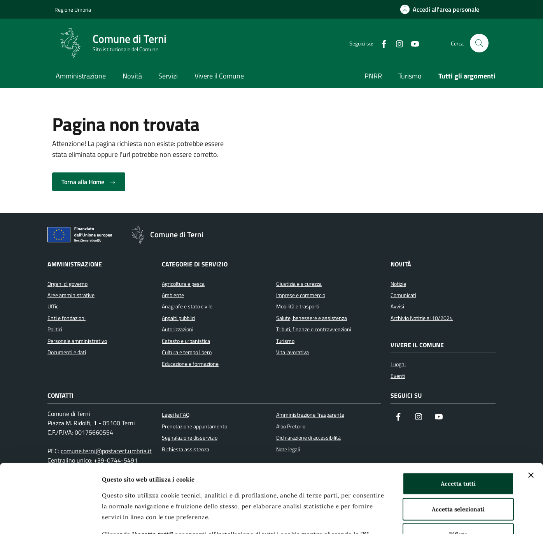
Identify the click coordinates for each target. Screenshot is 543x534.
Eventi (398, 376)
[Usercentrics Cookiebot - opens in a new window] (50, 519)
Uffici (53, 306)
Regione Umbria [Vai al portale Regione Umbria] (72, 9)
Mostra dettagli (413, 518)
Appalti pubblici (178, 318)
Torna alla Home (88, 181)
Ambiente (173, 295)
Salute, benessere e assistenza (311, 318)
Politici (54, 329)
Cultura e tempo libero (187, 352)
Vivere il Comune (219, 76)
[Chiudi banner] (531, 407)
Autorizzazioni (177, 329)
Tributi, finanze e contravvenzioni (313, 329)
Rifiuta (458, 466)
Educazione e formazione (190, 364)
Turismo (410, 76)
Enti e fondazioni (66, 318)
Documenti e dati (66, 352)
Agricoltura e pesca (183, 284)
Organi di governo (67, 284)
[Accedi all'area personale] (440, 9)
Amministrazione (81, 76)
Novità (132, 76)
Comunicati (403, 295)
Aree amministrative (71, 295)
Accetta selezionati (458, 440)
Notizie (398, 284)
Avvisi (397, 306)
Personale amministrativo (77, 341)
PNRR (373, 76)
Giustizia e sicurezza (299, 284)
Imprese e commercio (300, 295)
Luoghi (398, 364)
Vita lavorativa (292, 352)
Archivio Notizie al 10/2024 (422, 318)
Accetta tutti (458, 415)
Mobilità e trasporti (297, 306)
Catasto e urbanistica (186, 341)
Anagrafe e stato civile (187, 306)
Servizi (168, 76)
